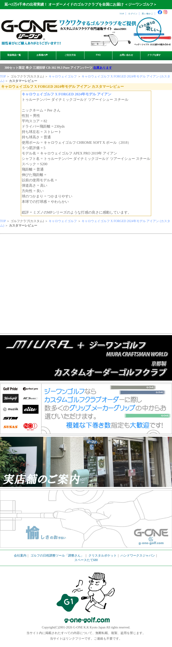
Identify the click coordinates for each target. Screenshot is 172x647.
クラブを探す (154, 55)
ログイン (133, 14)
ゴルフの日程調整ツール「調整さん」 (57, 555)
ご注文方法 (70, 55)
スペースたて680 (86, 560)
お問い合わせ (126, 55)
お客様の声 (42, 55)
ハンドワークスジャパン (137, 555)
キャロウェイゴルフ (63, 76)
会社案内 (20, 555)
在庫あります (102, 67)
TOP (122, 14)
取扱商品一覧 (14, 55)
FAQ (98, 55)
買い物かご (147, 14)
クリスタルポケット (102, 555)
